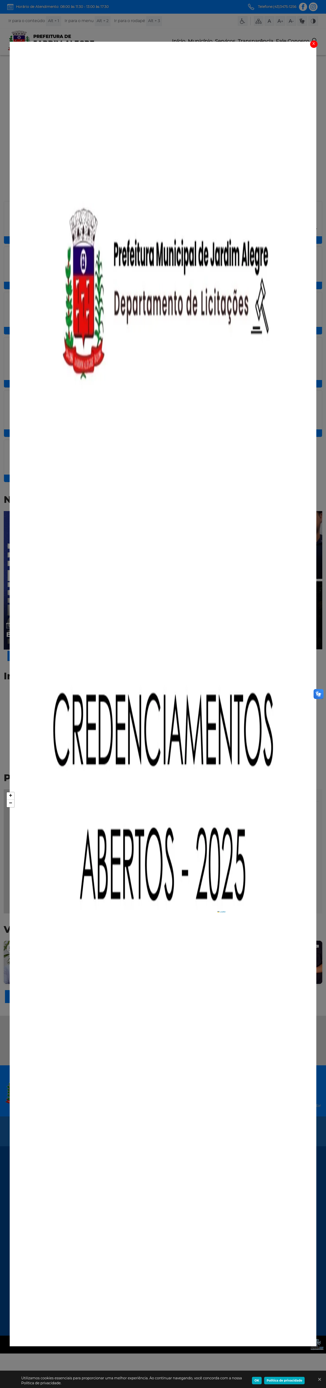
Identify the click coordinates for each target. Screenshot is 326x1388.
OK (256, 1380)
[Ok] (319, 1379)
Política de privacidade (284, 1380)
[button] (10, 830)
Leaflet (221, 946)
